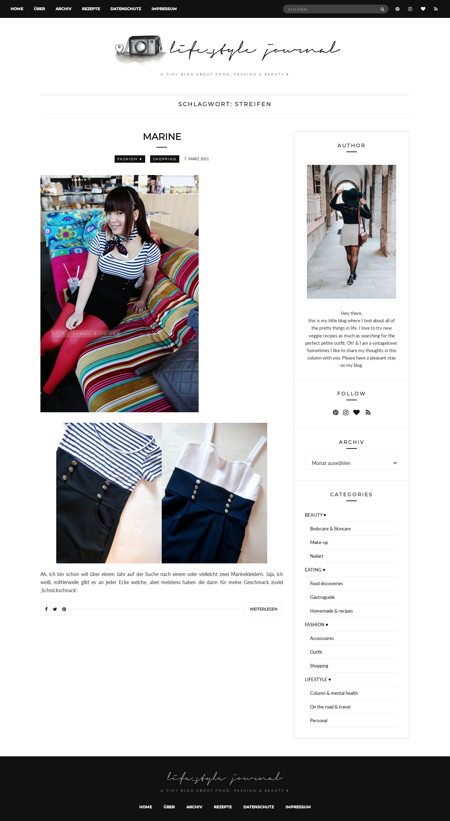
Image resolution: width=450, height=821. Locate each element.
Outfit (316, 652)
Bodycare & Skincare (330, 528)
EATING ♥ (315, 570)
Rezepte (91, 8)
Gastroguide (322, 597)
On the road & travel (330, 707)
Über (39, 8)
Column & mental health (334, 693)
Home (17, 8)
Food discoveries (326, 583)
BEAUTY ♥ (315, 515)
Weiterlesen (263, 609)
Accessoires (322, 638)
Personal (318, 720)
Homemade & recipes (331, 611)
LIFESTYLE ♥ (318, 679)
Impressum (164, 8)
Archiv (63, 8)
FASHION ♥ (129, 159)
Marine (162, 136)
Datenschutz (125, 8)
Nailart (316, 556)
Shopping (164, 159)
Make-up (319, 542)
